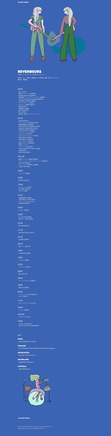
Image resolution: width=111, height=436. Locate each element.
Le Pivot (41, 428)
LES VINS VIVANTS (23, 2)
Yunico (29, 428)
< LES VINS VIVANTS (24, 418)
